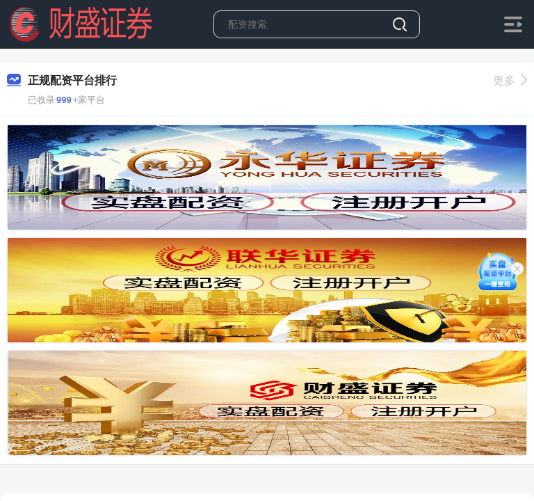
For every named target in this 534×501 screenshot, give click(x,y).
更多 (510, 80)
